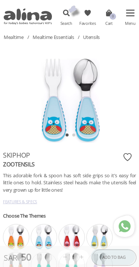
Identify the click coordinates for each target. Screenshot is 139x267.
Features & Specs (20, 201)
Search (66, 23)
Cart (109, 23)
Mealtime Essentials (53, 37)
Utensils (91, 37)
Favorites (87, 23)
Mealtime (14, 37)
